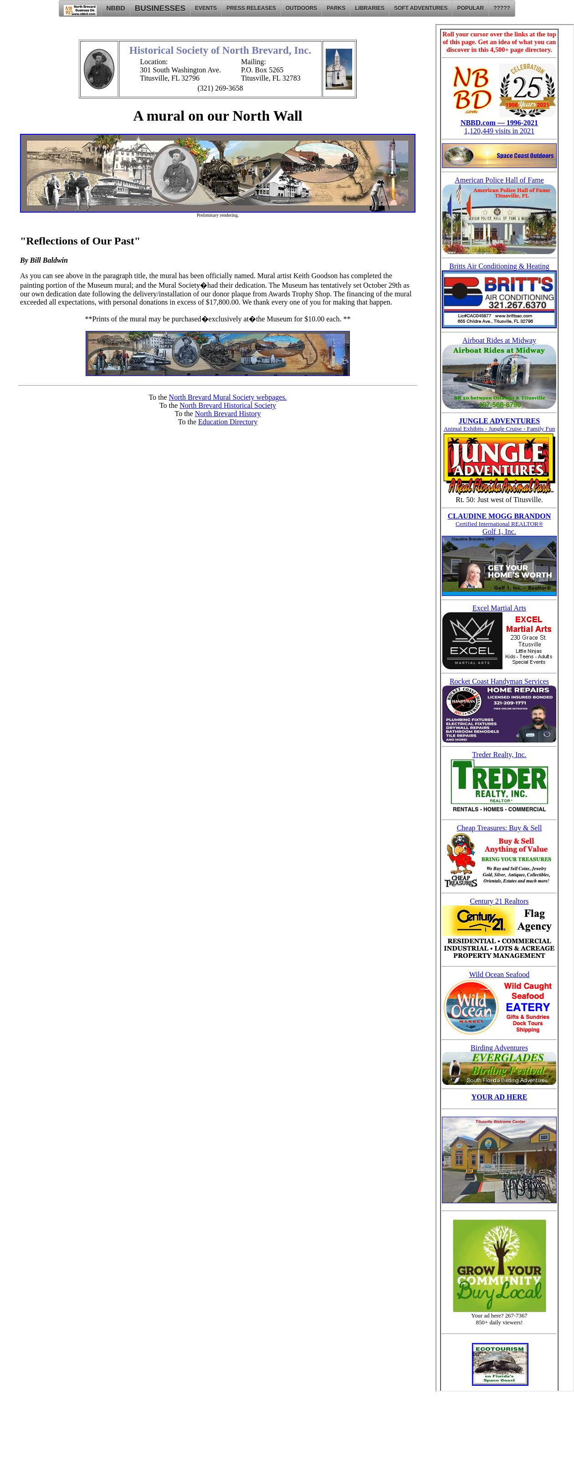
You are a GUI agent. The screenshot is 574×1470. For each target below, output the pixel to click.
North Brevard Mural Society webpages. (228, 397)
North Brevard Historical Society (227, 405)
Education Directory (227, 422)
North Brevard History (228, 413)
